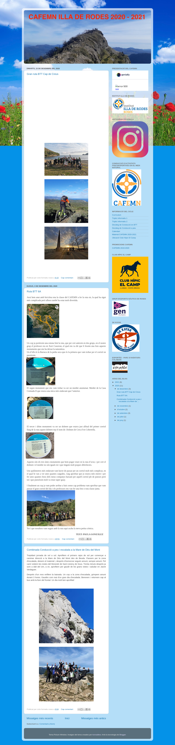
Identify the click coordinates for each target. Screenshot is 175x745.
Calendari (116, 231)
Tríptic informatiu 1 (119, 218)
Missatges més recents (40, 718)
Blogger (122, 735)
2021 (117, 382)
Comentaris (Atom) (47, 724)
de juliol (120, 417)
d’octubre (121, 409)
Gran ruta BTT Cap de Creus (42, 74)
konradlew (96, 735)
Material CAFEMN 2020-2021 (124, 234)
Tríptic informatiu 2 (119, 221)
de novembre (123, 406)
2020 (117, 386)
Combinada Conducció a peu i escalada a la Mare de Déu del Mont (63, 549)
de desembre (123, 389)
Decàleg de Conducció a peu (124, 228)
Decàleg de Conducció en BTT (124, 225)
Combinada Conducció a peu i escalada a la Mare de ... (129, 400)
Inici (67, 718)
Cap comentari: (67, 278)
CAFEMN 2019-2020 (120, 248)
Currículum (116, 215)
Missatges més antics (93, 718)
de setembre (122, 413)
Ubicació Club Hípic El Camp (124, 238)
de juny (120, 420)
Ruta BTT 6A (34, 291)
